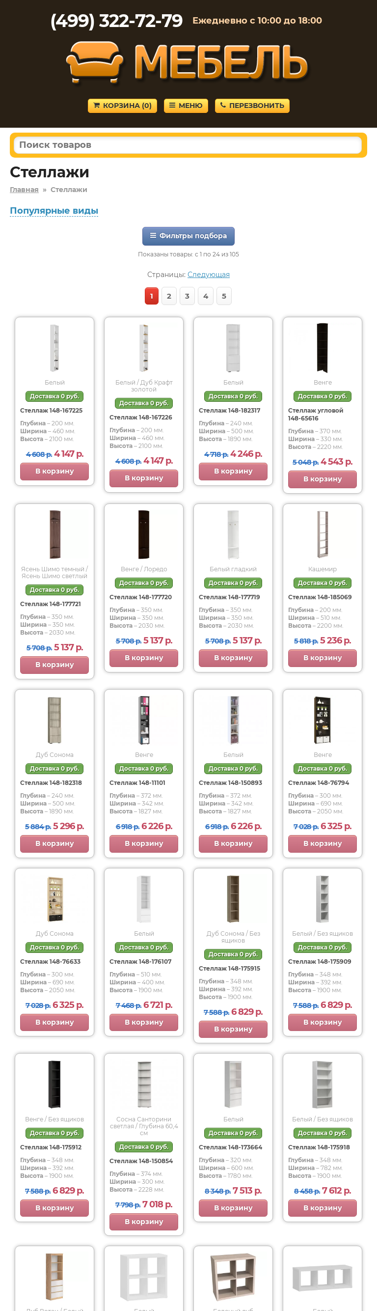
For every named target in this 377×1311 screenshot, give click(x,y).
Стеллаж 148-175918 (319, 1147)
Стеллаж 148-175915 (229, 968)
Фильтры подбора (188, 235)
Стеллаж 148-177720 (140, 597)
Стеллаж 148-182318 (51, 782)
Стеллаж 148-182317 (229, 410)
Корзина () (122, 105)
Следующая (209, 274)
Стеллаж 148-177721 (50, 604)
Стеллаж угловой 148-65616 (316, 414)
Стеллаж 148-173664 (230, 1147)
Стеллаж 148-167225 (51, 410)
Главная (24, 189)
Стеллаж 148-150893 (230, 782)
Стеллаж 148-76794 (318, 782)
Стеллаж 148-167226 (140, 417)
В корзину (54, 471)
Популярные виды (54, 210)
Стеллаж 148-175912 (50, 1147)
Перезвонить (252, 105)
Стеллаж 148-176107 (140, 961)
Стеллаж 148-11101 (137, 782)
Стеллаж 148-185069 (320, 597)
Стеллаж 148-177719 (229, 597)
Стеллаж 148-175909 (319, 961)
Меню (186, 105)
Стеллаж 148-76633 (50, 961)
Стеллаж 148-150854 (141, 1161)
